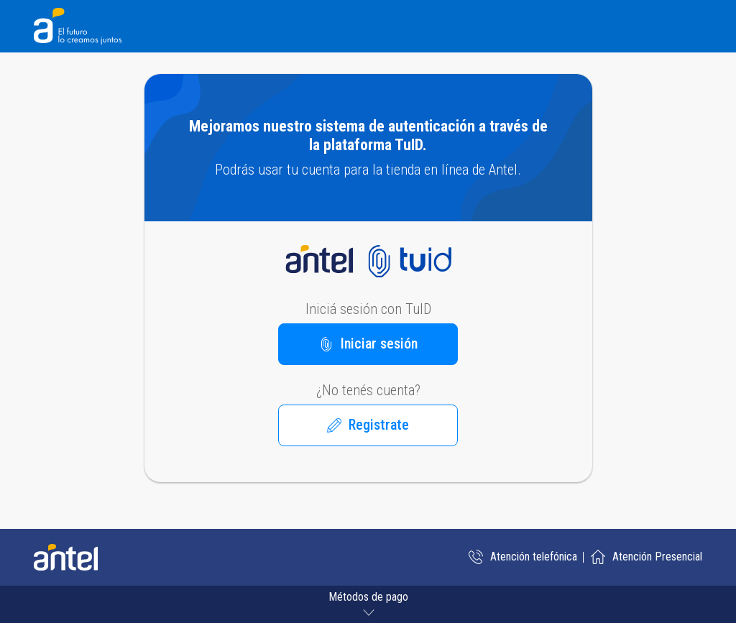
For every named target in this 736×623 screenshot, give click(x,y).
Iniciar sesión (368, 343)
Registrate (368, 424)
